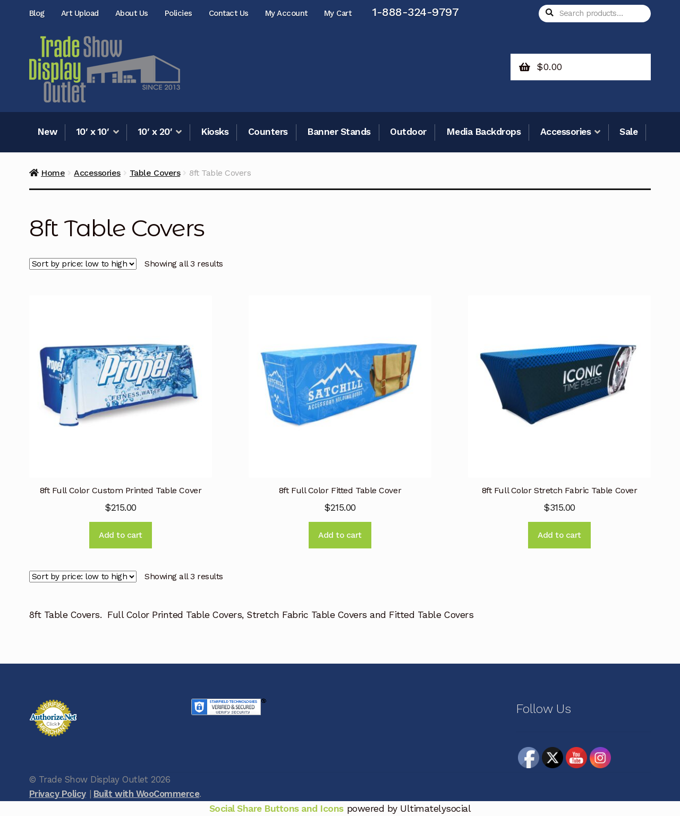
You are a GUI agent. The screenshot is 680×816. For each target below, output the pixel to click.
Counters (268, 131)
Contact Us (229, 13)
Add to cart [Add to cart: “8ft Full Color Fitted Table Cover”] (340, 535)
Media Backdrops (483, 131)
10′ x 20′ (155, 131)
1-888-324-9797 (415, 12)
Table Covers (155, 173)
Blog (37, 13)
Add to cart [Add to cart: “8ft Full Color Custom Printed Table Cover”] (120, 535)
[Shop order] (83, 264)
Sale (628, 131)
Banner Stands (339, 131)
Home (53, 173)
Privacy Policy (57, 793)
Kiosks (214, 131)
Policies (178, 13)
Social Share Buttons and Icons (276, 808)
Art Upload (80, 13)
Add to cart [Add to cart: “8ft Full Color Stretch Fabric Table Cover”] (559, 535)
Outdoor (408, 131)
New (47, 131)
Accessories (565, 131)
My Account (286, 13)
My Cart (338, 13)
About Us (131, 13)
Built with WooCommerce (146, 793)
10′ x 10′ (92, 131)
